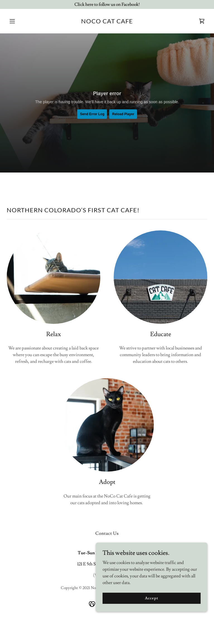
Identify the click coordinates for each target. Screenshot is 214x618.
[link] (107, 22)
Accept (151, 597)
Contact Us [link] (107, 533)
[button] (22, 21)
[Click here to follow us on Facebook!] (107, 4)
